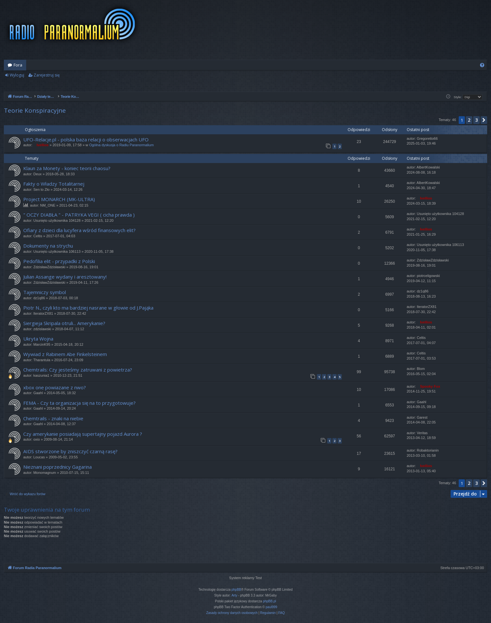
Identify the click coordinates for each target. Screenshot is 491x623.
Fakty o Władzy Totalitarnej (53, 183)
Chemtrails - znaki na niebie (53, 418)
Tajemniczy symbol (44, 292)
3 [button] (476, 120)
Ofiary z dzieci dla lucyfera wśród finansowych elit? (79, 230)
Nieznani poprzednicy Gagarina (57, 467)
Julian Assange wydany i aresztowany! (65, 276)
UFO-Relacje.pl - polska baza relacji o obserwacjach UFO (86, 139)
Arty (234, 595)
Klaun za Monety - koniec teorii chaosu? (66, 168)
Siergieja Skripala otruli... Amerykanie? (64, 323)
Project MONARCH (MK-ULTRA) (59, 199)
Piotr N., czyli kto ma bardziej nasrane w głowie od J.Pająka (88, 307)
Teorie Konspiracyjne (35, 110)
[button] (484, 120)
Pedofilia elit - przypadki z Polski (59, 261)
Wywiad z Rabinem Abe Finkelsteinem (65, 354)
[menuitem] (482, 65)
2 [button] (469, 120)
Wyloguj (17, 75)
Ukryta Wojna (38, 338)
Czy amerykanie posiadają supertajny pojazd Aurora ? (82, 434)
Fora (18, 65)
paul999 (271, 607)
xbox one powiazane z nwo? (54, 387)
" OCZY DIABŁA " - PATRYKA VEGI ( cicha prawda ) (79, 214)
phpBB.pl (269, 601)
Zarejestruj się (47, 75)
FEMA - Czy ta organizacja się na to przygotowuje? (79, 403)
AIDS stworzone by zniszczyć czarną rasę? (70, 451)
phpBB (236, 589)
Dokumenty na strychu (48, 245)
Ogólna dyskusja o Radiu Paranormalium (121, 145)
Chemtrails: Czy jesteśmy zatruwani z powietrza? (77, 369)
